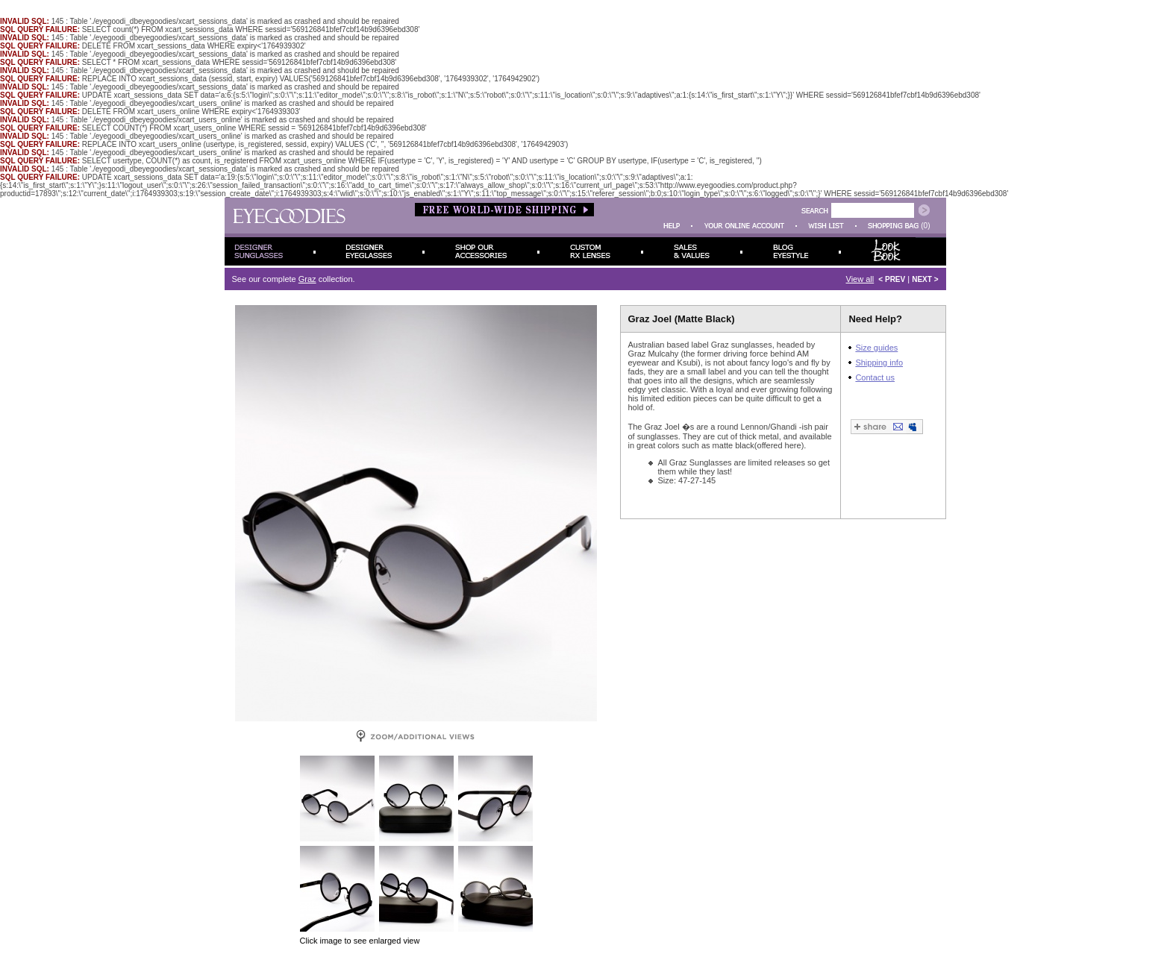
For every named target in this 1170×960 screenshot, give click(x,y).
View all (860, 278)
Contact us (875, 377)
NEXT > (925, 279)
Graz (307, 278)
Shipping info (879, 362)
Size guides (876, 347)
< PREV (891, 279)
